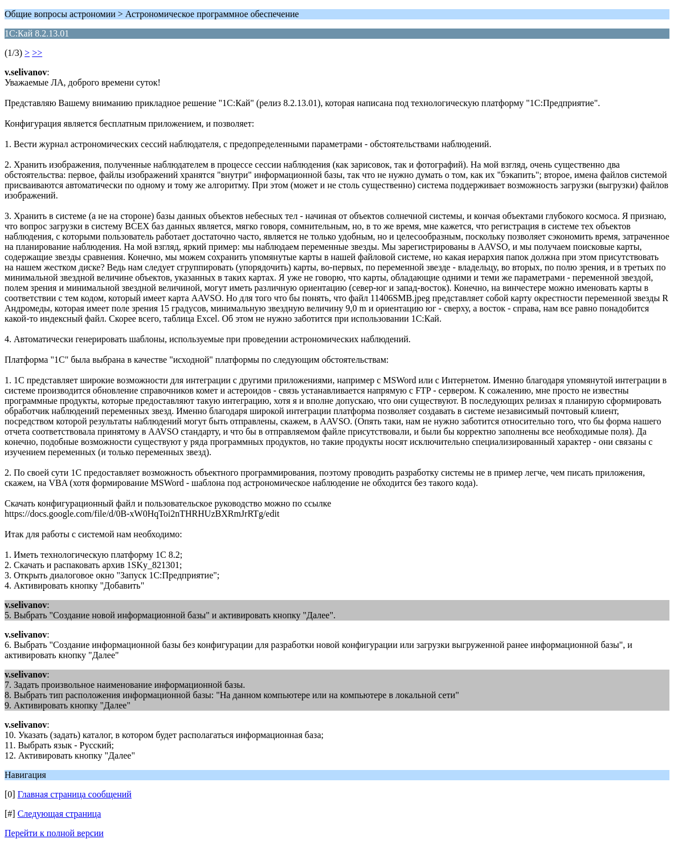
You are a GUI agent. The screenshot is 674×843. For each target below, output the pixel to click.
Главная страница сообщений (75, 794)
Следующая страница (59, 813)
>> (37, 53)
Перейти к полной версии (54, 833)
